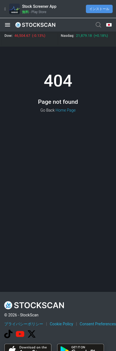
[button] (7, 24)
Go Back (47, 110)
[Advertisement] (58, 295)
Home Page (65, 110)
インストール (99, 9)
